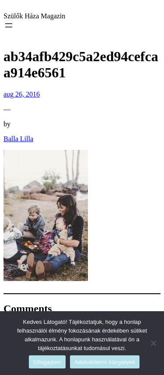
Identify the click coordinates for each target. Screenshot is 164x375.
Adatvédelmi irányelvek (104, 362)
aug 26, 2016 (21, 94)
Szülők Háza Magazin (34, 16)
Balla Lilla (18, 138)
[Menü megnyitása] (8, 25)
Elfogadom (47, 362)
